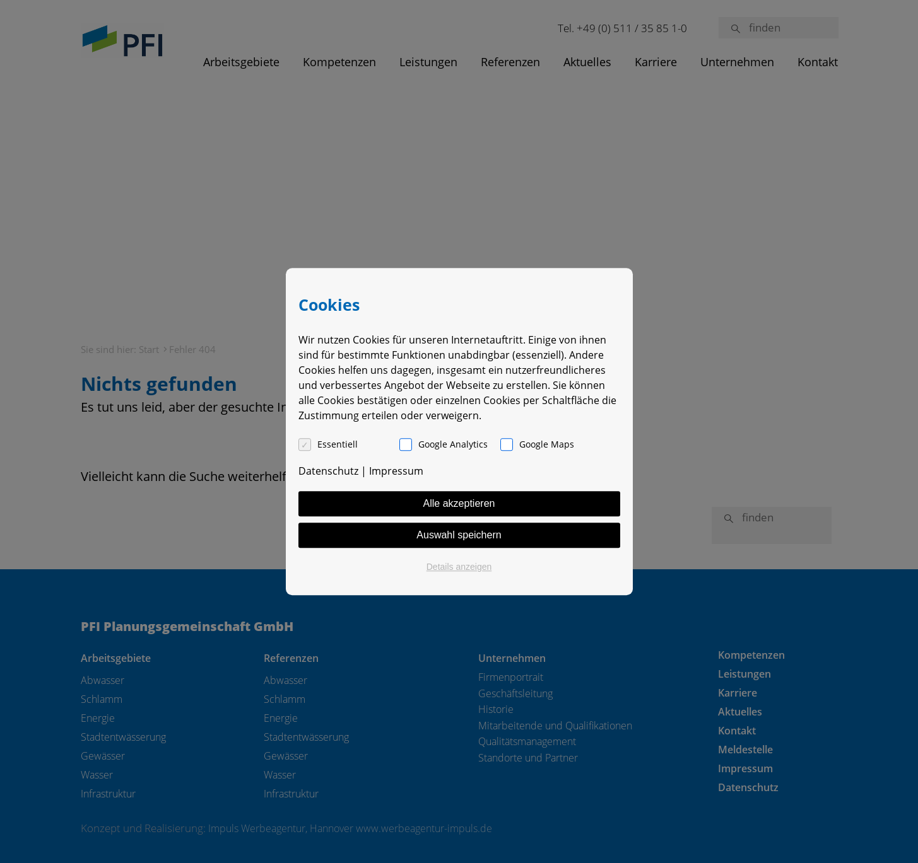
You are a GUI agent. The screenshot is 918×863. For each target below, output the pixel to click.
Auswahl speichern (458, 535)
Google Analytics (453, 444)
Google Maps (546, 444)
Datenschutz (328, 471)
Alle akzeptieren (459, 503)
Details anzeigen (459, 567)
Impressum (396, 471)
